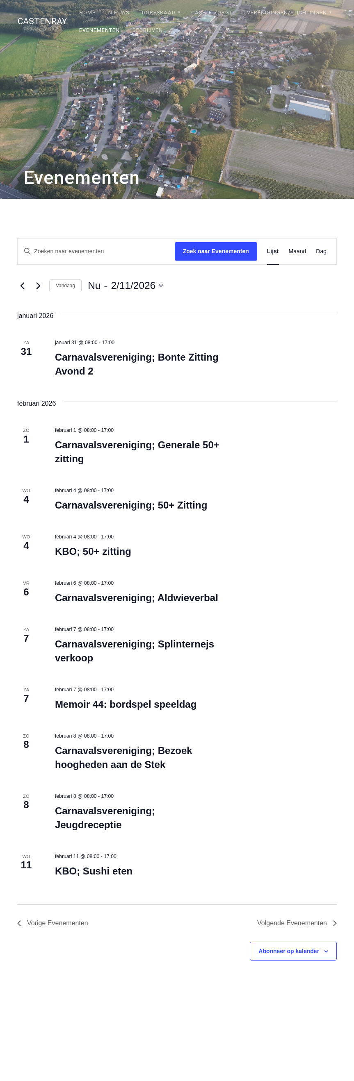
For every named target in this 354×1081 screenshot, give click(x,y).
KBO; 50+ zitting (93, 551)
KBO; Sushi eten (93, 871)
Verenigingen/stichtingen (287, 12)
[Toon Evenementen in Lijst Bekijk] (273, 251)
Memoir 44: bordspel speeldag (125, 704)
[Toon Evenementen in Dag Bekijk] (321, 251)
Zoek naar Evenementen (216, 251)
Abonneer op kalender (288, 951)
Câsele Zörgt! (212, 12)
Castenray (42, 21)
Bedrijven (147, 30)
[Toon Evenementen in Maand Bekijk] (297, 251)
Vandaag (65, 285)
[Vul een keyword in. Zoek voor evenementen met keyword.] (96, 251)
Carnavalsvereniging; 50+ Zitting (131, 505)
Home (87, 12)
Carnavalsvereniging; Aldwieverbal (136, 597)
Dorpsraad (159, 12)
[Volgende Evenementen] (38, 286)
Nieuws (118, 12)
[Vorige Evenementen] (22, 286)
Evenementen (99, 30)
